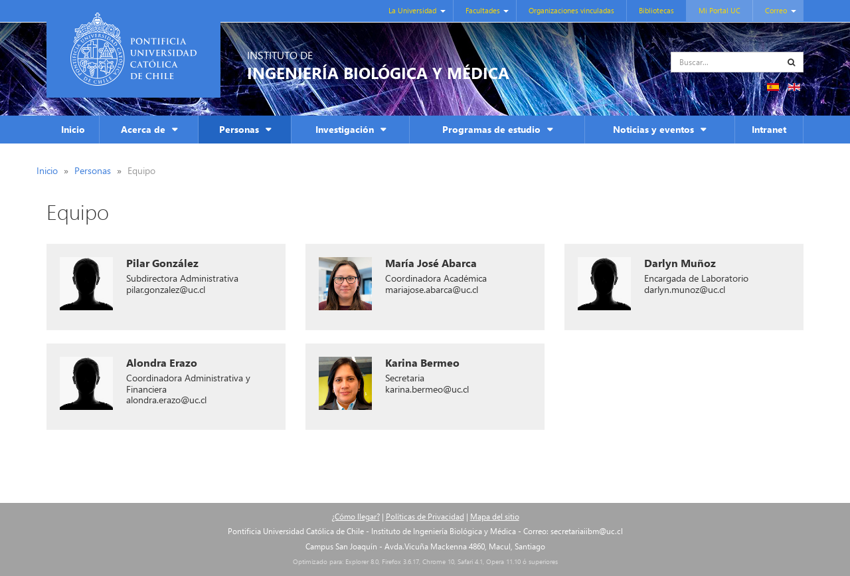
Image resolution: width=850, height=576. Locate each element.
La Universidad (412, 10)
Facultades (483, 10)
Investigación (344, 129)
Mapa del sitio (494, 517)
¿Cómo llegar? (355, 517)
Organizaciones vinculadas (571, 10)
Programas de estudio (491, 129)
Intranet (769, 129)
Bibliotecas (656, 10)
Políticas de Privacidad (425, 517)
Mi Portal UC (719, 10)
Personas (239, 129)
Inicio (73, 129)
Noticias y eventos (653, 129)
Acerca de (143, 129)
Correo (776, 10)
